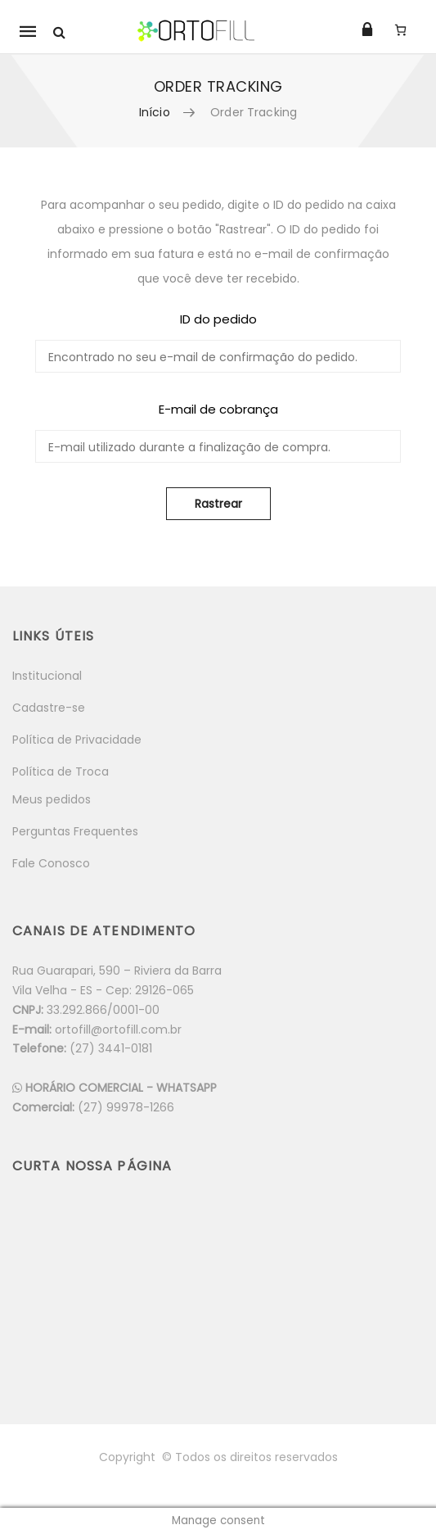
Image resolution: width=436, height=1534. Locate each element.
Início (154, 112)
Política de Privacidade (77, 739)
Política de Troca (60, 771)
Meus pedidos (51, 799)
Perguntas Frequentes (75, 831)
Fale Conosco (51, 863)
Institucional (47, 675)
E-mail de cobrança (218, 409)
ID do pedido (218, 319)
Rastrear (218, 503)
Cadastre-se (48, 707)
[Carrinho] (400, 29)
